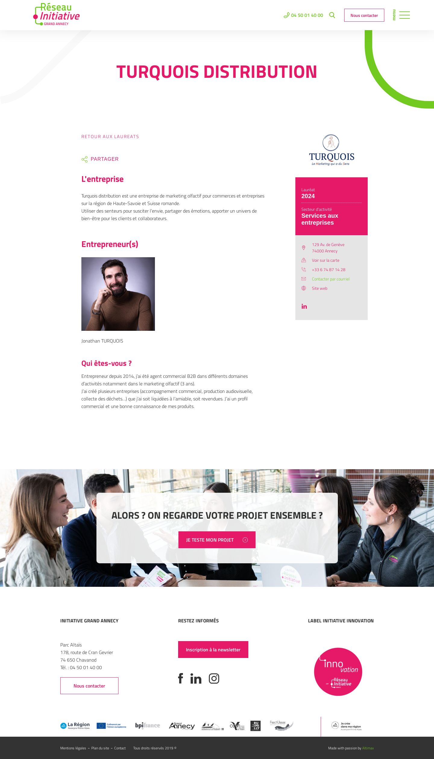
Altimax (368, 748)
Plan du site (100, 748)
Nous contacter (364, 15)
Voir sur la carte (325, 260)
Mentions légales (73, 748)
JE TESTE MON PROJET (217, 539)
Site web (319, 288)
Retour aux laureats (110, 136)
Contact (120, 748)
